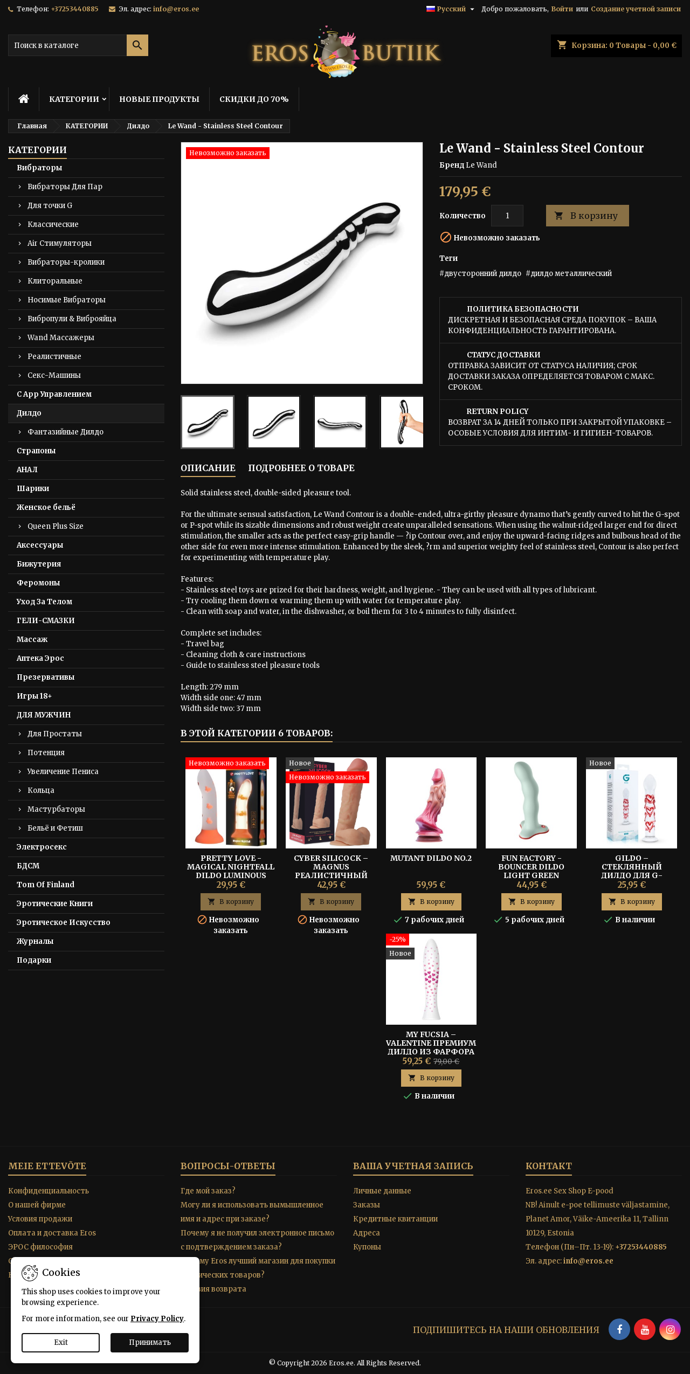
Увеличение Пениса (63, 771)
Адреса (366, 1233)
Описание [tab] (208, 467)
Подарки (34, 960)
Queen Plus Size (55, 526)
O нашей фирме (37, 1205)
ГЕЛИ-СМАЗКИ (46, 620)
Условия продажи (40, 1219)
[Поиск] (78, 45)
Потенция (46, 752)
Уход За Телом (44, 601)
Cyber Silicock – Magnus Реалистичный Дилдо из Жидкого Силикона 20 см (331, 875)
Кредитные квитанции (395, 1219)
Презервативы (45, 677)
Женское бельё (46, 507)
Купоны (367, 1247)
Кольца (40, 790)
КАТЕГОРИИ (74, 99)
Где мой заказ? (208, 1191)
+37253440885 (75, 9)
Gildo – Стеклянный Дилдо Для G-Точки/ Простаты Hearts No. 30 (631, 875)
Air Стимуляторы (59, 243)
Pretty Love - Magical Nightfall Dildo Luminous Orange (230, 871)
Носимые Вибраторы (66, 300)
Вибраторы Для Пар (64, 186)
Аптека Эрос (40, 658)
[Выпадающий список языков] (451, 9)
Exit (61, 1342)
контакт (549, 1166)
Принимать (150, 1342)
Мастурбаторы (56, 809)
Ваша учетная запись (413, 1166)
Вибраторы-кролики (66, 262)
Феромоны (38, 583)
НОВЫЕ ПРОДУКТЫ (159, 99)
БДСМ (28, 866)
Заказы (366, 1205)
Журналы (35, 941)
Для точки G (49, 205)
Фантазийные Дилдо (65, 432)
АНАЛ (27, 469)
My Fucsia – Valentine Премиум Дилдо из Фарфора (431, 1043)
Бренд (451, 165)
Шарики (33, 488)
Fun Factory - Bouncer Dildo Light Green (531, 866)
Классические (53, 224)
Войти (562, 9)
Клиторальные (54, 281)
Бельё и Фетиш (55, 828)
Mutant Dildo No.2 (431, 858)
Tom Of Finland (45, 884)
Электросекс (42, 847)
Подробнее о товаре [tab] (301, 467)
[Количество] (507, 215)
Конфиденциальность (48, 1191)
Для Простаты (54, 733)
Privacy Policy (157, 1318)
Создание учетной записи (636, 9)
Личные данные (382, 1191)
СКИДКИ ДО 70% (254, 99)
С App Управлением (54, 394)
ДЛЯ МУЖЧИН (44, 715)
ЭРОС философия (40, 1247)
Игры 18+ (34, 696)
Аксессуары (40, 545)
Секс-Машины (54, 375)
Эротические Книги (55, 903)
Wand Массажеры (60, 337)
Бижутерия (39, 564)
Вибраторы (39, 167)
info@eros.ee (176, 9)
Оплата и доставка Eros (52, 1233)
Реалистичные (54, 356)
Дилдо (29, 413)
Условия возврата (213, 1289)
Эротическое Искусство (64, 922)
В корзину (586, 216)
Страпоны (36, 450)
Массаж (32, 639)
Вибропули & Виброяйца (71, 318)
